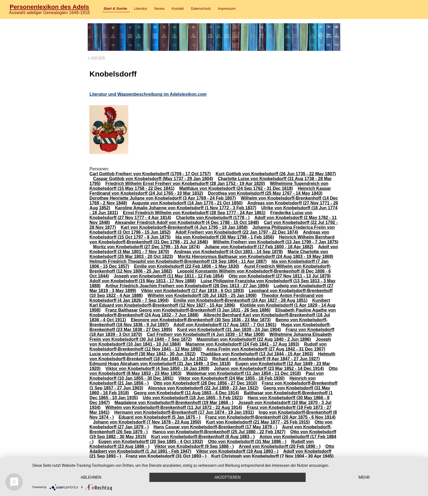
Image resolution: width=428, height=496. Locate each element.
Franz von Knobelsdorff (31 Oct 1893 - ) (166, 456)
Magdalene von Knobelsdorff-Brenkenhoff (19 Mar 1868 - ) (174, 402)
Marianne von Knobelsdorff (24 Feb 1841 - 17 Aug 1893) (242, 344)
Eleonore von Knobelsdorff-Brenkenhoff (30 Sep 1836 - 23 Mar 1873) (201, 320)
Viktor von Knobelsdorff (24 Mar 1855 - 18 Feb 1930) (231, 378)
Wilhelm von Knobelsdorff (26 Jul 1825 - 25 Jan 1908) (202, 295)
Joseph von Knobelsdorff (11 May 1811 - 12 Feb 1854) (169, 276)
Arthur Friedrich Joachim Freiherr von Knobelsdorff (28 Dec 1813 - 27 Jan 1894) (187, 285)
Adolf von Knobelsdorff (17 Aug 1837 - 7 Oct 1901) (225, 324)
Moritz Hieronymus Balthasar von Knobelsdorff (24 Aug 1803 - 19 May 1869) (255, 256)
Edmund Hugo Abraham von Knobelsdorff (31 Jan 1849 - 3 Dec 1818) (159, 363)
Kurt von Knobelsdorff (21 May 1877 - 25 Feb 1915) (258, 422)
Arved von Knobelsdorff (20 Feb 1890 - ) (280, 446)
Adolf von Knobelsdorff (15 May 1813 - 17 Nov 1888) (142, 281)
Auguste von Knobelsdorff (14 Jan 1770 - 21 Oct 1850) (187, 203)
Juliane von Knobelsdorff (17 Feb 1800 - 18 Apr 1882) (259, 246)
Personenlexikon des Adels (49, 6)
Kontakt (178, 8)
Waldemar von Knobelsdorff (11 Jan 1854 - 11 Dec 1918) (243, 373)
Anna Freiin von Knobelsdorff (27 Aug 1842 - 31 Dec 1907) (266, 349)
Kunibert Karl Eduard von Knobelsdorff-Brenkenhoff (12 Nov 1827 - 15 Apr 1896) (209, 302)
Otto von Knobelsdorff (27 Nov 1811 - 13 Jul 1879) (279, 276)
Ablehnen (91, 477)
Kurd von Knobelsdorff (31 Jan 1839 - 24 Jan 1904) (229, 329)
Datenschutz (201, 8)
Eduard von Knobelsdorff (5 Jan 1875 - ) (159, 417)
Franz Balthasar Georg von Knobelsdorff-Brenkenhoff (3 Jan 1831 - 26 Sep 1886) (187, 310)
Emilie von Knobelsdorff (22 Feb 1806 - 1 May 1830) (186, 266)
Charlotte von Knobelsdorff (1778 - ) (213, 217)
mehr (364, 477)
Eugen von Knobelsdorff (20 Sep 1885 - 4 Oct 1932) (150, 441)
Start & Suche (115, 8)
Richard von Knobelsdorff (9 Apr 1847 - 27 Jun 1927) (266, 358)
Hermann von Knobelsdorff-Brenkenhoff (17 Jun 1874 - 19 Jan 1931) (184, 412)
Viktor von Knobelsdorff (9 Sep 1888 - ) (194, 446)
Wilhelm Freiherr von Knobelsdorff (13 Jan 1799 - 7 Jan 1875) (275, 242)
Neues (159, 8)
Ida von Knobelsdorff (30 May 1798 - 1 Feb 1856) (224, 237)
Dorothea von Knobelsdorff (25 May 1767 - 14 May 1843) (265, 193)
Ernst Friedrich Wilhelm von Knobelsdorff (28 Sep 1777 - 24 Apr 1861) (194, 212)
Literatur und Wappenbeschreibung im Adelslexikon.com (148, 94)
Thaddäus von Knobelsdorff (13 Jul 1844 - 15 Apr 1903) (256, 354)
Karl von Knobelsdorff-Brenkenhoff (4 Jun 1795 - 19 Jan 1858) (184, 227)
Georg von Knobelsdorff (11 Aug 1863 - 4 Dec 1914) (186, 393)
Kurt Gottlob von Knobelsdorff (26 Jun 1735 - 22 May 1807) (275, 173)
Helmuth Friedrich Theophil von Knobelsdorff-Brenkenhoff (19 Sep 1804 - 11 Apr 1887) (178, 261)
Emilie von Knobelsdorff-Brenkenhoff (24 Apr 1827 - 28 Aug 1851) (241, 300)
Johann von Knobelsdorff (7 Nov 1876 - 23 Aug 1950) (147, 422)
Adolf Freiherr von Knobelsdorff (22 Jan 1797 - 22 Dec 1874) (236, 232)
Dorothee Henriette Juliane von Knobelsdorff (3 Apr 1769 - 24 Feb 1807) (162, 198)
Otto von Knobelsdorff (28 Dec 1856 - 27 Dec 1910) (205, 383)
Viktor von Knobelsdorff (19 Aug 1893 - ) (237, 451)
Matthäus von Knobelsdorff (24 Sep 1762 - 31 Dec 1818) (236, 188)
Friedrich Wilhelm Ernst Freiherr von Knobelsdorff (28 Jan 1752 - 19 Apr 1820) (185, 183)
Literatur (140, 8)
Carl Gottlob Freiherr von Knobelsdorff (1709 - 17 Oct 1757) (150, 173)
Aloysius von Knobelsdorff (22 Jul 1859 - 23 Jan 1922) (203, 388)
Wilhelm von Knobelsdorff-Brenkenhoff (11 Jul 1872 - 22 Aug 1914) (173, 407)
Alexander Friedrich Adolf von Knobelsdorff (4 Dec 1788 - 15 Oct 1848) (187, 222)
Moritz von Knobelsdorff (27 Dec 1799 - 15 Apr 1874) (146, 246)
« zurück (96, 57)
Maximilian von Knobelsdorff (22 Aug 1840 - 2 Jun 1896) (254, 339)
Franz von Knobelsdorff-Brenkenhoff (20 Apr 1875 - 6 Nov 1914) (270, 417)
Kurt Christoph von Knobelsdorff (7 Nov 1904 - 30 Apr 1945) (272, 456)
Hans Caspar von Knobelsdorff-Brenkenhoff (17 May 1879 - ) (215, 427)
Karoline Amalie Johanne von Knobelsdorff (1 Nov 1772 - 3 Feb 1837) (185, 208)
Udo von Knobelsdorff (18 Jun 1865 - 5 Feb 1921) (193, 397)
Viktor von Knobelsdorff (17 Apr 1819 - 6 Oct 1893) (192, 290)
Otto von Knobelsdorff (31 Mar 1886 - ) (247, 441)
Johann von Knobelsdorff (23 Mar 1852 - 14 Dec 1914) (269, 368)
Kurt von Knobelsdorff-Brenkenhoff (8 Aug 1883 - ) (203, 436)
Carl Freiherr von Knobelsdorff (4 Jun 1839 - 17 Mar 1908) (205, 334)
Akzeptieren (227, 477)
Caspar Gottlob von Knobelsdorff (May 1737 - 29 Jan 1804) (153, 178)
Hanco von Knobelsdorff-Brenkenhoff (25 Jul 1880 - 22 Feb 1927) (218, 431)
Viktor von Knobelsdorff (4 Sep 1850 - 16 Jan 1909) (157, 368)
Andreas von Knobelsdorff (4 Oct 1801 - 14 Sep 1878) (228, 251)
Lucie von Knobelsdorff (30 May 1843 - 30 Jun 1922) (142, 354)
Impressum (227, 8)
